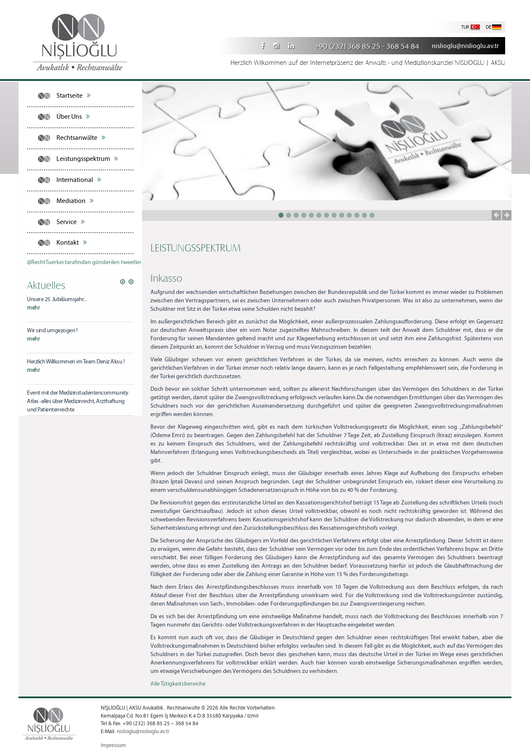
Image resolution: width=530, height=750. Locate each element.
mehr (33, 307)
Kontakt (71, 242)
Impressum (113, 745)
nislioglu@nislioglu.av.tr (465, 46)
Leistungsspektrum (87, 159)
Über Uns (73, 116)
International (78, 180)
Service (70, 222)
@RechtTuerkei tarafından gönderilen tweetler (84, 262)
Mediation (75, 201)
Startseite (73, 95)
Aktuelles (46, 284)
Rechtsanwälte (80, 137)
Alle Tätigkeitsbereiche (178, 684)
